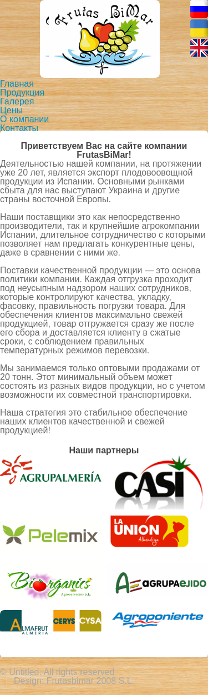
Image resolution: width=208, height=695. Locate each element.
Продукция (22, 92)
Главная (17, 83)
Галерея (17, 101)
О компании (24, 119)
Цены (11, 110)
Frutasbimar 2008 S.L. (90, 681)
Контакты (19, 128)
